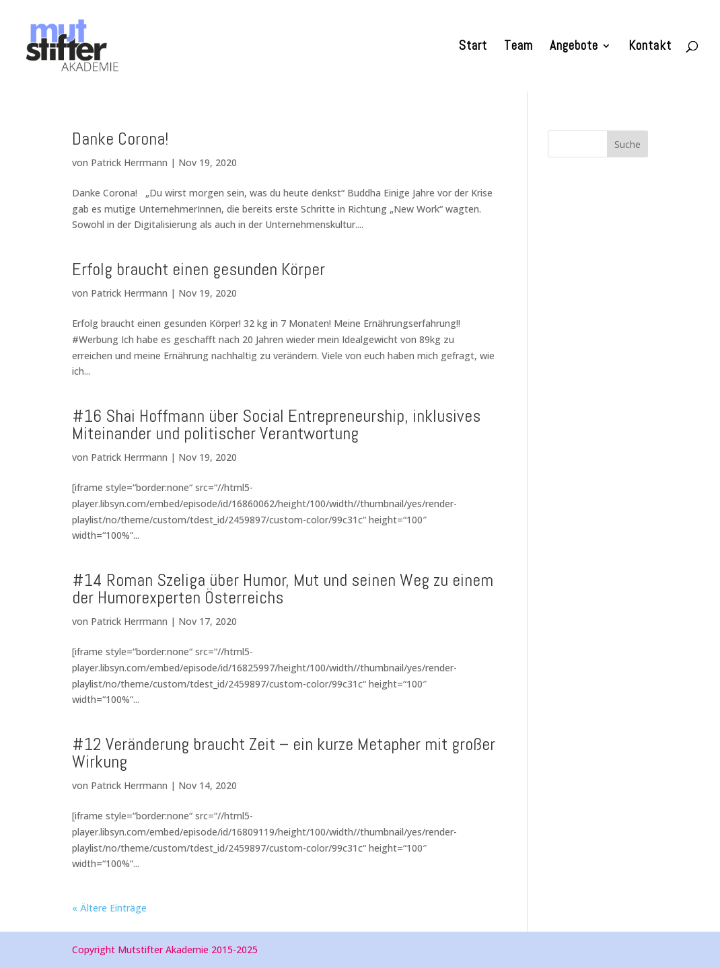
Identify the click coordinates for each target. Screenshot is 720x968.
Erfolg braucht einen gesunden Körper (198, 269)
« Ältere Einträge (109, 907)
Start (473, 47)
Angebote (574, 47)
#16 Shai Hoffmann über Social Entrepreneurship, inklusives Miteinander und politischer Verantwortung (276, 425)
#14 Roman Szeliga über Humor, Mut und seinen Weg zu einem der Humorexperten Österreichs (282, 589)
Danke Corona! (120, 139)
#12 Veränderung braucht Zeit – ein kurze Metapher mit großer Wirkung (283, 753)
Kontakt (650, 47)
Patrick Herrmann (129, 162)
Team (518, 47)
